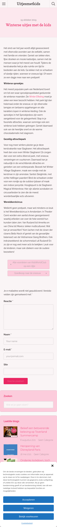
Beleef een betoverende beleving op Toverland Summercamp (34, 432)
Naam (7, 334)
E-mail (8, 349)
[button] (52, 465)
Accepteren (28, 499)
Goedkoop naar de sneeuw (27, 273)
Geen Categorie (45, 440)
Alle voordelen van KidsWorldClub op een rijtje (29, 264)
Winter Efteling (36, 96)
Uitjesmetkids (28, 4)
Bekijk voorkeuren (28, 516)
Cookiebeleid (27, 523)
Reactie (8, 301)
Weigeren (28, 508)
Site (6, 364)
